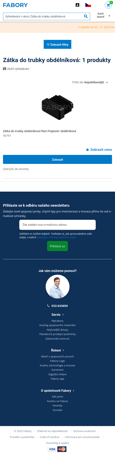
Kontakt (57, 410)
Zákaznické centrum (57, 338)
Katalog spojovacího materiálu (57, 325)
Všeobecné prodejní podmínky (57, 334)
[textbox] (46, 16)
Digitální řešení (57, 374)
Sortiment (57, 370)
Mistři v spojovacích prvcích (57, 356)
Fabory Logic (57, 361)
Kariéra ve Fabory (57, 401)
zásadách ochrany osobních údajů (56, 237)
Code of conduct (49, 437)
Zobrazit (57, 159)
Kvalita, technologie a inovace (57, 365)
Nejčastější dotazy (57, 329)
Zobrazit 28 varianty (16, 169)
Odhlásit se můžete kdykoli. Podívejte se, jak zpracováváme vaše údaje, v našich (55, 235)
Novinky (57, 405)
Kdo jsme (57, 396)
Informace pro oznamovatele (82, 437)
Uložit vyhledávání (16, 69)
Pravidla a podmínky (22, 437)
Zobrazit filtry (58, 45)
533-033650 (57, 306)
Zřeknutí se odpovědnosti (52, 431)
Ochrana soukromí (84, 431)
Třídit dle (88, 82)
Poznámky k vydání (57, 443)
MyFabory (58, 321)
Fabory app (57, 378)
